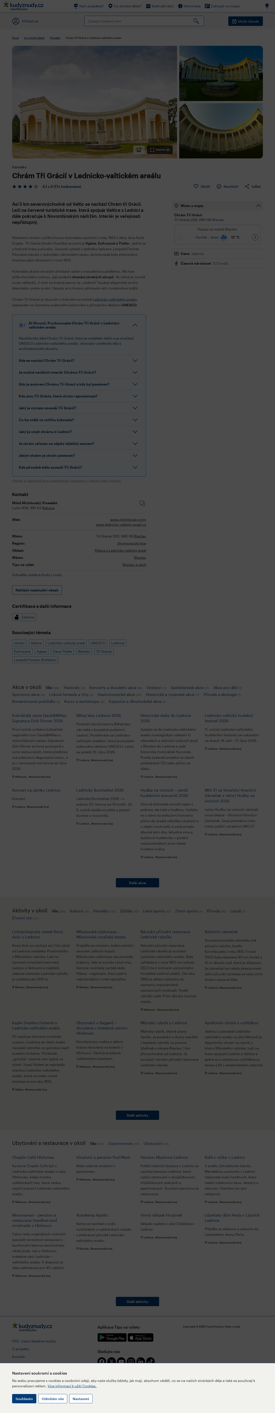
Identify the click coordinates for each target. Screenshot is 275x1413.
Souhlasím (24, 1399)
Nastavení (81, 1399)
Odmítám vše (53, 1399)
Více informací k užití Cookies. (72, 1386)
